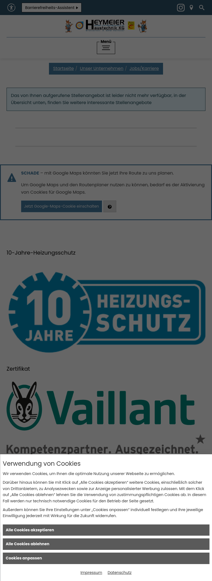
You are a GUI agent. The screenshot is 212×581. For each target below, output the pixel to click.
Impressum (91, 572)
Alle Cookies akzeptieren (30, 530)
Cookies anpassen (24, 558)
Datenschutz (119, 572)
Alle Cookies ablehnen (28, 544)
